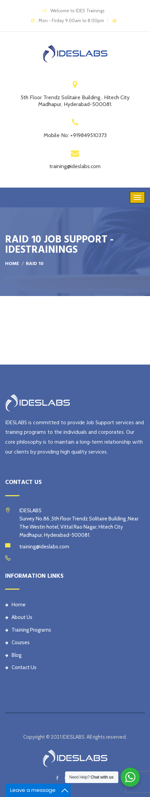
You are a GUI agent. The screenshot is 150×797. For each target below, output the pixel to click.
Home (12, 263)
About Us (18, 617)
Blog (13, 655)
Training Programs (28, 630)
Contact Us (20, 667)
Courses (17, 642)
